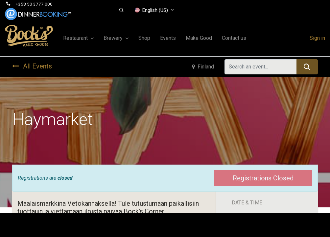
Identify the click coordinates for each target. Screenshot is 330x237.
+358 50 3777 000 (34, 4)
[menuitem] (144, 38)
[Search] (307, 66)
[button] (122, 10)
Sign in (317, 38)
